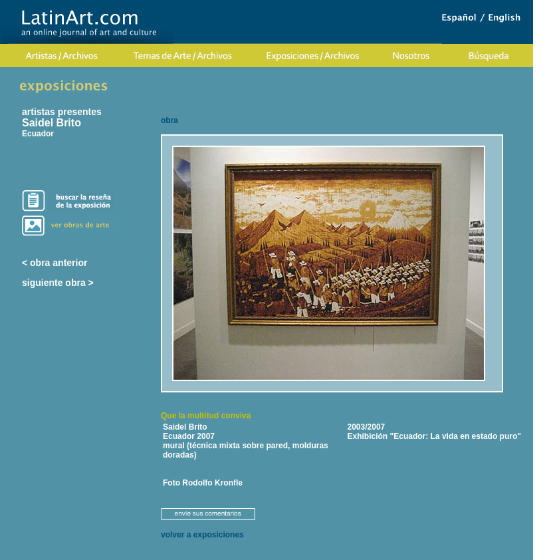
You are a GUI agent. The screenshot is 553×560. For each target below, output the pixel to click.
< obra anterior (54, 262)
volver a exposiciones (202, 534)
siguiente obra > (58, 282)
